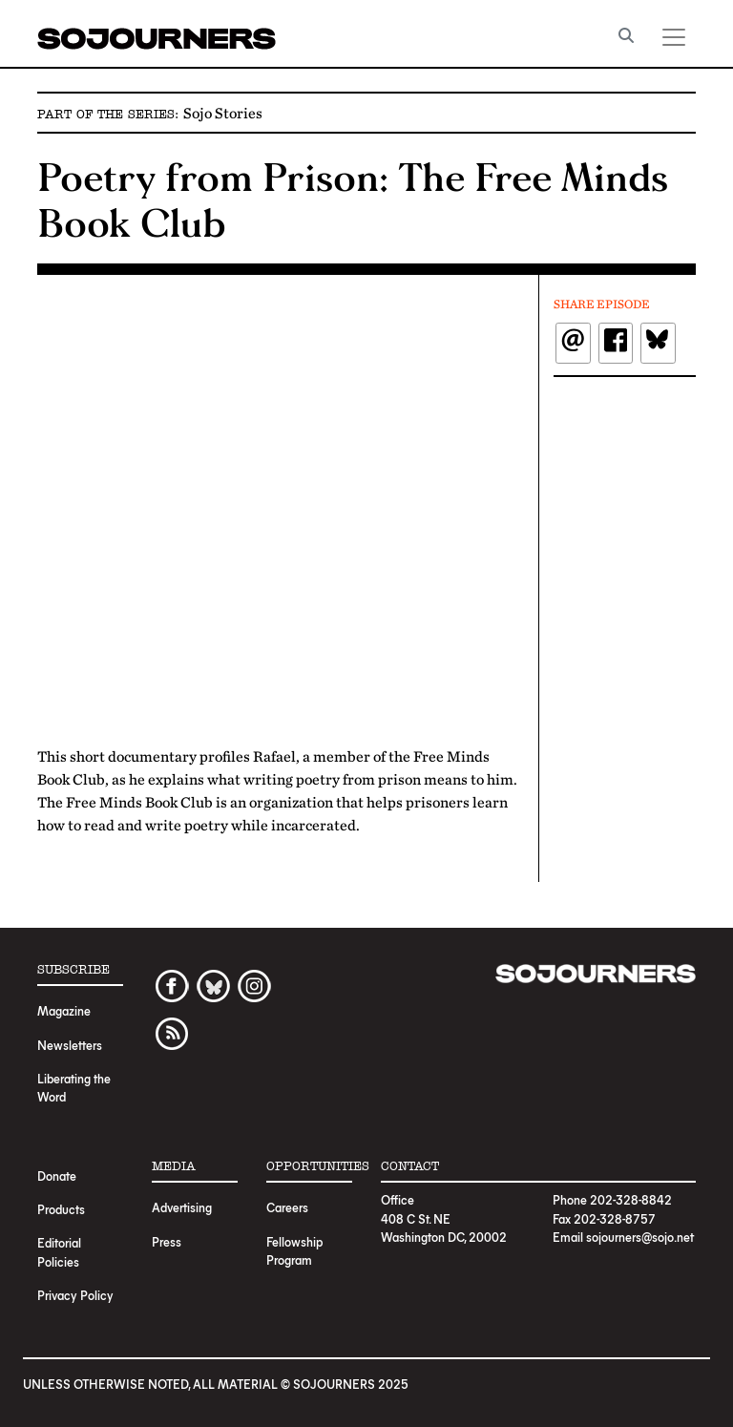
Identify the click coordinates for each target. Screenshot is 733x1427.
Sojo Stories (222, 112)
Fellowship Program (294, 1250)
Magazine (64, 1010)
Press (166, 1241)
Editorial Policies (59, 1251)
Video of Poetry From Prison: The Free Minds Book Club (280, 507)
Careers (287, 1207)
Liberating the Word (74, 1087)
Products (61, 1209)
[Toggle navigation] (674, 37)
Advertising (182, 1207)
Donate (56, 1175)
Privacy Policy (75, 1295)
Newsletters (69, 1045)
